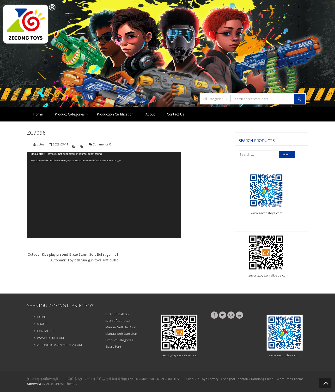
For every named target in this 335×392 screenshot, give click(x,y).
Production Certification (115, 114)
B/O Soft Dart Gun (118, 320)
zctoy (41, 144)
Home (38, 114)
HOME (41, 317)
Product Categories (70, 114)
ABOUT (42, 324)
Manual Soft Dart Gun (121, 333)
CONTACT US (46, 331)
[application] (104, 195)
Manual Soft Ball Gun (120, 327)
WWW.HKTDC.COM (50, 338)
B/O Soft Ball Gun (118, 314)
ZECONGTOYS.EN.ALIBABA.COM (59, 345)
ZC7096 (36, 132)
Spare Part (113, 346)
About (150, 114)
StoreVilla (34, 383)
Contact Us (175, 114)
